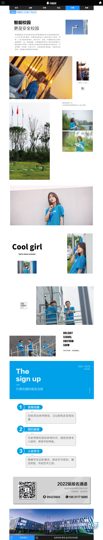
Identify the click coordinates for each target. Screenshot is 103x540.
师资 (44, 8)
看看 (86, 8)
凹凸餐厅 (26, 12)
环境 (72, 8)
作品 (58, 8)
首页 (16, 8)
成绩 (30, 8)
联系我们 (24, 538)
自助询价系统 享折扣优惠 (66, 538)
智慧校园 (13, 12)
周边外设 (33, 12)
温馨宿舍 (20, 12)
